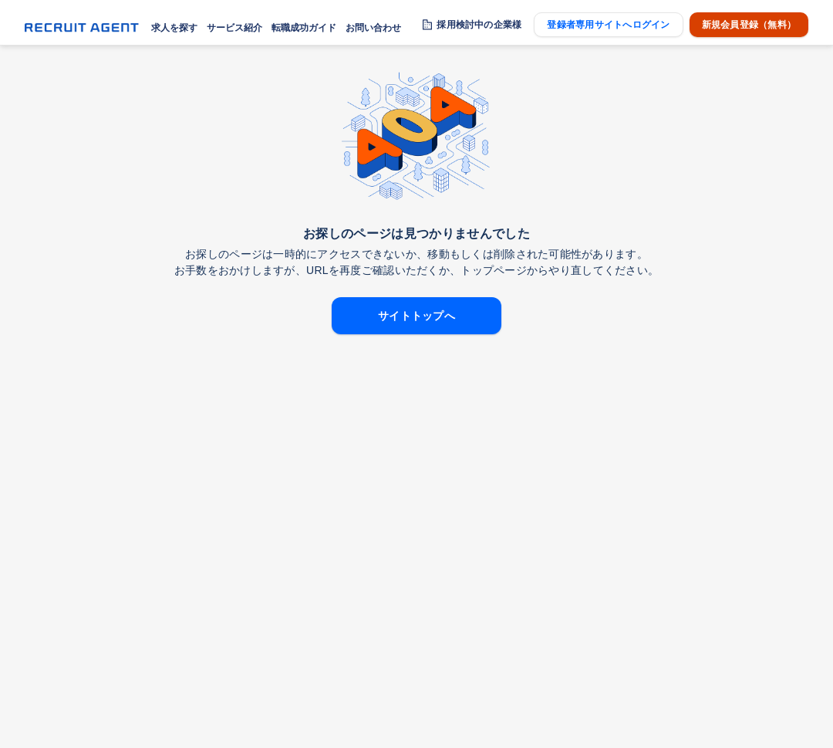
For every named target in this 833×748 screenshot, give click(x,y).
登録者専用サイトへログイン (608, 24)
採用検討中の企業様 (479, 24)
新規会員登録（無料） (749, 24)
